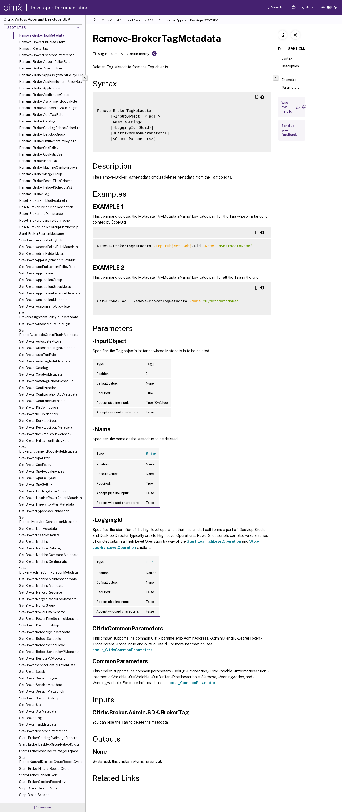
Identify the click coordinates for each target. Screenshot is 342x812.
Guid (149, 562)
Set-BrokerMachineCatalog (40, 548)
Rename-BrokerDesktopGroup (42, 134)
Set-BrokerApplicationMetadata (43, 300)
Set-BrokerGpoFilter (34, 458)
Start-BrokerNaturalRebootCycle (44, 768)
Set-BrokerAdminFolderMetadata (44, 253)
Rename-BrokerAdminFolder (40, 68)
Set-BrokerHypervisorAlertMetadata (46, 504)
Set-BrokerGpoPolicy (35, 465)
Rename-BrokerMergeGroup (40, 174)
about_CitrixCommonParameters (122, 650)
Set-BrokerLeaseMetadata (39, 535)
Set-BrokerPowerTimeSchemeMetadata (49, 619)
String (151, 453)
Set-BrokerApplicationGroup (40, 280)
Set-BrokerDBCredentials (38, 414)
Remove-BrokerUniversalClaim (42, 42)
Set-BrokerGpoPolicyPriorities (41, 471)
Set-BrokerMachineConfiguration (44, 562)
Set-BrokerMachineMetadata (41, 585)
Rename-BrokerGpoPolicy (38, 148)
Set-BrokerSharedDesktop (39, 698)
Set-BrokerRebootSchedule (40, 638)
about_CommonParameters (192, 683)
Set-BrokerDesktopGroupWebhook (45, 434)
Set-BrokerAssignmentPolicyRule (44, 306)
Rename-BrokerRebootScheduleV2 (45, 187)
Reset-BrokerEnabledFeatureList (44, 200)
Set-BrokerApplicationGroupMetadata (48, 287)
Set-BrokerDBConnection (38, 407)
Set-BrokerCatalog (33, 368)
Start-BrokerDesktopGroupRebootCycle (49, 744)
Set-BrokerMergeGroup (37, 605)
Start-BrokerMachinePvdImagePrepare (48, 751)
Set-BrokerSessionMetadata (40, 685)
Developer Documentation (60, 8)
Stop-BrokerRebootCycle (38, 788)
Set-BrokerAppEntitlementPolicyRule (47, 267)
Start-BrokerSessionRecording (42, 782)
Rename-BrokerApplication (39, 88)
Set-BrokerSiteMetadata (37, 711)
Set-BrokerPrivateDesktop (39, 625)
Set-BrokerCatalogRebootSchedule (46, 381)
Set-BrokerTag (30, 718)
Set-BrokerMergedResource (40, 592)
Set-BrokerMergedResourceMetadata (48, 599)
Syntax (289, 58)
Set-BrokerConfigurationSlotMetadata (48, 394)
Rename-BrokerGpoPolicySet (41, 154)
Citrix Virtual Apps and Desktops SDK (127, 20)
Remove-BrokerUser (34, 48)
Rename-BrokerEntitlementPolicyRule (48, 141)
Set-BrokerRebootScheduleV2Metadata (49, 652)
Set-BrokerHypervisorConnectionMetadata (48, 520)
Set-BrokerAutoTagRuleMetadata (45, 361)
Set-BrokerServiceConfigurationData (47, 665)
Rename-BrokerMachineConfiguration (48, 167)
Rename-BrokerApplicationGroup (44, 95)
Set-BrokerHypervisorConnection (44, 511)
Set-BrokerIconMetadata (38, 528)
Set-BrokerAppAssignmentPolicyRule (47, 260)
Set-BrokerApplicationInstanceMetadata (50, 293)
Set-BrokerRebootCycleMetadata (44, 632)
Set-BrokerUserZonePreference (43, 731)
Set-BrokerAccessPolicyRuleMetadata (48, 247)
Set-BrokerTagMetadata (37, 724)
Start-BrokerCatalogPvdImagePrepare (48, 738)
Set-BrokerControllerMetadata (42, 401)
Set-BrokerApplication (36, 273)
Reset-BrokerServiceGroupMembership (48, 227)
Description (290, 68)
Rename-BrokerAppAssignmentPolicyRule (51, 75)
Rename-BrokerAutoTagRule (41, 115)
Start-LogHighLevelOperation (214, 541)
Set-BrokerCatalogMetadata (41, 374)
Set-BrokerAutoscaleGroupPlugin (44, 324)
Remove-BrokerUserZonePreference (46, 55)
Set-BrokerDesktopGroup (38, 421)
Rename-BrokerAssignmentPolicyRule (48, 101)
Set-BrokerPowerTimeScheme (42, 612)
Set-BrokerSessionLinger (38, 678)
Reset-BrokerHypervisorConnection (46, 207)
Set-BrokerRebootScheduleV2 (42, 645)
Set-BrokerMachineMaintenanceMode (48, 579)
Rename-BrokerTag (34, 194)
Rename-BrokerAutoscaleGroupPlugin (48, 108)
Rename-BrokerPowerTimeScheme (45, 181)
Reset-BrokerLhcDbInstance (41, 214)
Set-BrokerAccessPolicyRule (41, 240)
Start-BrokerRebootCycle (38, 775)
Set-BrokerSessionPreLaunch (41, 691)
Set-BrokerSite (30, 705)
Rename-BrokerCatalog (37, 121)
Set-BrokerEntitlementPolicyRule (44, 440)
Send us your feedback (289, 130)
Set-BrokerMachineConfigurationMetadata (48, 570)
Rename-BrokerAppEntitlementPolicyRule (51, 82)
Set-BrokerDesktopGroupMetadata (45, 427)
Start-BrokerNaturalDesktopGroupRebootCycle (50, 760)
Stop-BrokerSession (34, 795)
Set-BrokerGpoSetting (36, 484)
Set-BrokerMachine (34, 542)
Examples (291, 79)
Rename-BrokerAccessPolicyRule (45, 62)
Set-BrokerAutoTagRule (37, 355)
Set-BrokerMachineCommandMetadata (48, 555)
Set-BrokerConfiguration (38, 388)
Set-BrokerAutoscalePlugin (40, 341)
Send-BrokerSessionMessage (41, 234)
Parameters (290, 90)
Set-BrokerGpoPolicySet (37, 478)
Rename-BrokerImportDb (38, 161)
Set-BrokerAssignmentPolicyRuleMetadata (48, 315)
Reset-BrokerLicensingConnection (45, 220)
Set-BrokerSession (33, 672)
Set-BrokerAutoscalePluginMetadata (47, 348)
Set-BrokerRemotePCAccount (42, 658)
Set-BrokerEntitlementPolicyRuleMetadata (48, 449)
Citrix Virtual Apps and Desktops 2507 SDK (188, 20)
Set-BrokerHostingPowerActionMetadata (50, 498)
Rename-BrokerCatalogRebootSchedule (50, 128)
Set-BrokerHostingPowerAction (43, 491)
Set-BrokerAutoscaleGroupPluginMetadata (48, 333)
